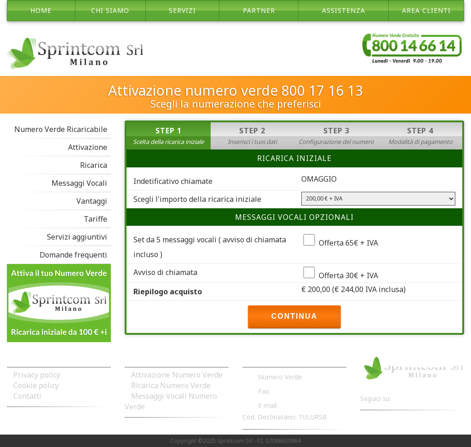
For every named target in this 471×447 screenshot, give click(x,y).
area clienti (426, 10)
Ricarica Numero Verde (171, 385)
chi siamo (110, 10)
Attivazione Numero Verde (177, 375)
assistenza (343, 10)
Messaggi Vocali (79, 183)
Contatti (27, 396)
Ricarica (93, 165)
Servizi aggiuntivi (77, 237)
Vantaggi (91, 201)
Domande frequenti (73, 255)
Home (41, 10)
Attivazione (87, 147)
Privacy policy (36, 375)
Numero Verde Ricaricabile (60, 129)
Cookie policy (36, 385)
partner (259, 10)
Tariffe (95, 219)
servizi (182, 10)
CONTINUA (294, 316)
